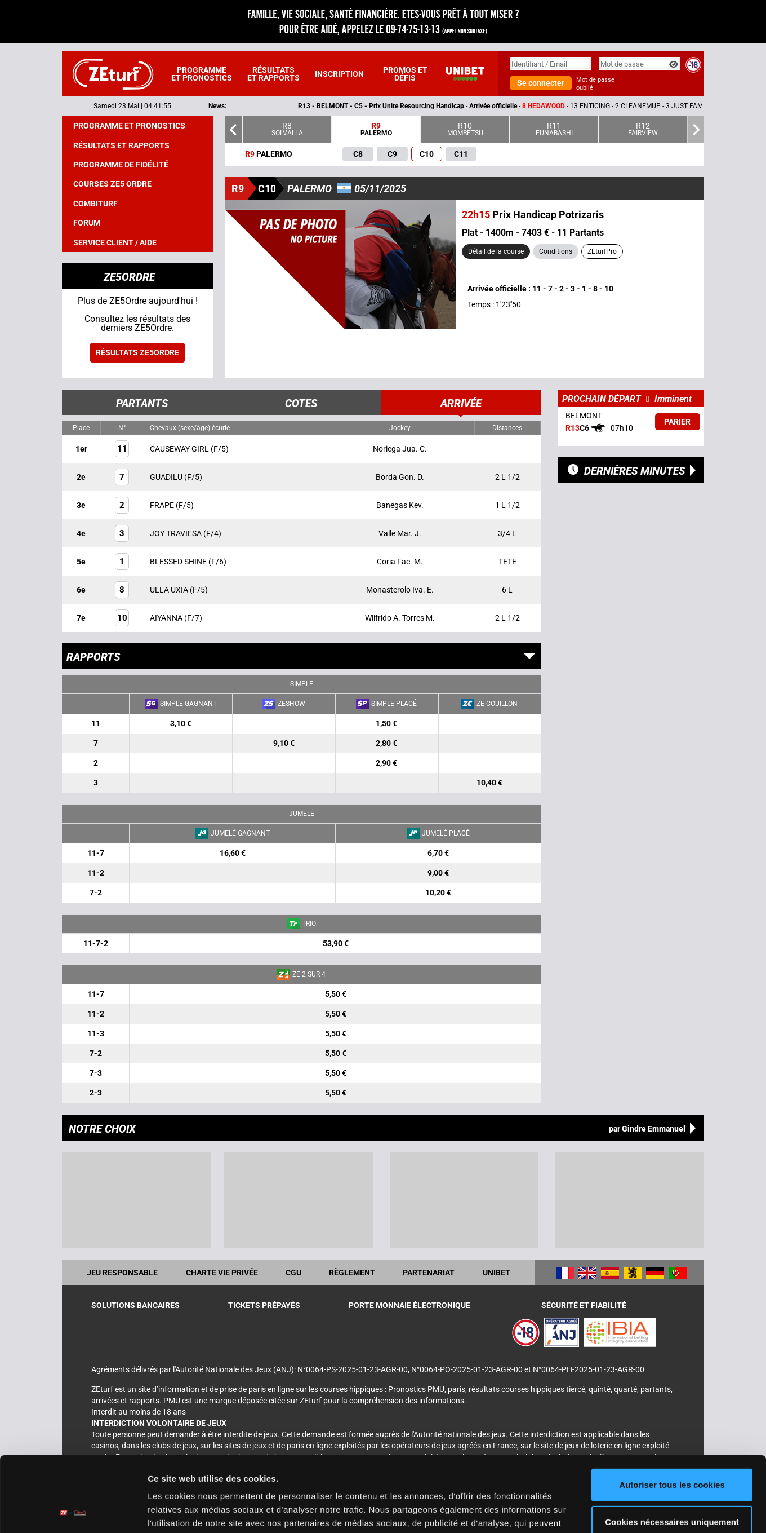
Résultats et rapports (273, 73)
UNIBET (496, 1272)
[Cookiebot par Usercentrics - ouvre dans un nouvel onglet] (73, 1511)
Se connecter (540, 82)
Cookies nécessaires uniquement (672, 1451)
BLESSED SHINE (179, 561)
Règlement (352, 1272)
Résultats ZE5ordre (137, 352)
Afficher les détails (186, 1511)
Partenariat (429, 1272)
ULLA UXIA (170, 589)
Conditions (555, 251)
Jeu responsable (122, 1272)
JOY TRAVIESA (176, 533)
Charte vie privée (222, 1272)
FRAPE (163, 505)
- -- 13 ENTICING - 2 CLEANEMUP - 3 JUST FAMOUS (534, 106)
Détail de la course (496, 251)
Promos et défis (405, 73)
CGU (293, 1272)
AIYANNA (167, 617)
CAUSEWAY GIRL (180, 448)
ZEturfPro (602, 251)
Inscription (339, 73)
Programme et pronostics (201, 73)
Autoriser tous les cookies (672, 1414)
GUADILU (167, 476)
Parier (677, 421)
